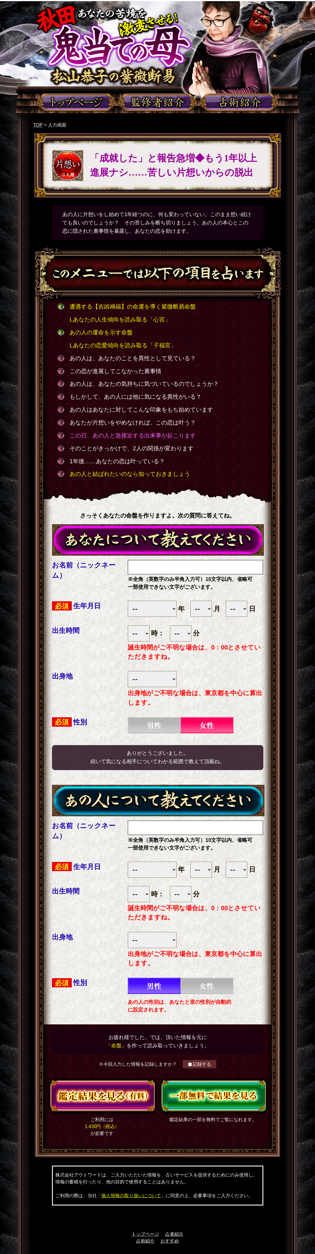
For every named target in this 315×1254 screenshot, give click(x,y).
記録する (199, 1064)
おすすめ (170, 1241)
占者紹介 (174, 1234)
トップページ (145, 1234)
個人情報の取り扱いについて (131, 1195)
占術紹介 (145, 1241)
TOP (37, 125)
